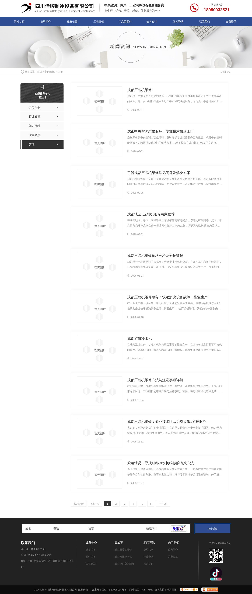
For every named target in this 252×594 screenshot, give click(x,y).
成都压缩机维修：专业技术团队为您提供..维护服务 (166, 422)
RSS (143, 589)
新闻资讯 (178, 21)
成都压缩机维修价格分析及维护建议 (155, 256)
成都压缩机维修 (139, 90)
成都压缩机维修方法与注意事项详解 (155, 380)
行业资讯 (148, 556)
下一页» (163, 503)
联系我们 (204, 21)
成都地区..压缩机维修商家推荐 (151, 214)
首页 (39, 71)
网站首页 (19, 21)
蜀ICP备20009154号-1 (114, 589)
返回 (225, 71)
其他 (60, 71)
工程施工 (91, 563)
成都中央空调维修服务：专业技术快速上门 (160, 131)
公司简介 (45, 21)
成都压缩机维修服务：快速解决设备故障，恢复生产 (167, 297)
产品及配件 (125, 21)
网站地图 (134, 589)
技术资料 (151, 21)
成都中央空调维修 (124, 563)
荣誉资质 (173, 556)
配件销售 (91, 556)
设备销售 (91, 549)
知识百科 (148, 563)
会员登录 (231, 21)
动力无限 (172, 589)
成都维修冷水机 (139, 338)
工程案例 (98, 21)
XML (150, 589)
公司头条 (148, 549)
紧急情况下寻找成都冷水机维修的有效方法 (160, 463)
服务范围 (72, 21)
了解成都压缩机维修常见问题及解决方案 (158, 173)
